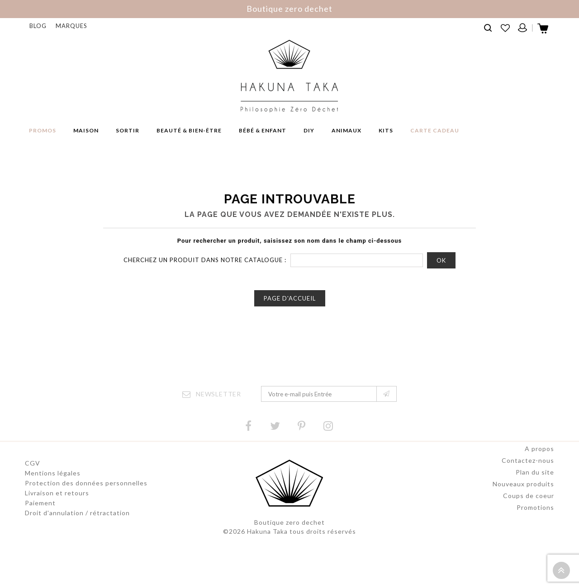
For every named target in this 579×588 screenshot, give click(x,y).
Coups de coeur (528, 507)
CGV (32, 463)
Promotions (535, 518)
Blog (38, 25)
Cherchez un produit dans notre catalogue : (204, 259)
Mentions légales (53, 473)
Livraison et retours (57, 493)
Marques (71, 25)
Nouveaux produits (523, 495)
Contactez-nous (528, 471)
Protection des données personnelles (86, 483)
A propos (539, 460)
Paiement (40, 503)
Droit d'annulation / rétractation (77, 513)
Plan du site (535, 483)
